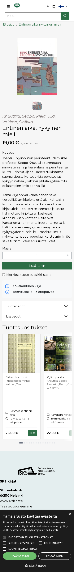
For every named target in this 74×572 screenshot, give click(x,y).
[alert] (37, 541)
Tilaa (33, 433)
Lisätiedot (13, 316)
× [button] (69, 514)
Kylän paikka (55, 377)
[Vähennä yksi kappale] (6, 255)
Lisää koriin (37, 266)
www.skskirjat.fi (11, 501)
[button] (63, 6)
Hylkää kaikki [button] (54, 556)
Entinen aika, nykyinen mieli (40, 24)
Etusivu (9, 24)
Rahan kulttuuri (16, 377)
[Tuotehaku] (37, 15)
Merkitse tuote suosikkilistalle (28, 275)
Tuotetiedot (15, 306)
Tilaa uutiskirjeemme (16, 506)
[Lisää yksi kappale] (68, 255)
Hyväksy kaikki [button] (20, 556)
